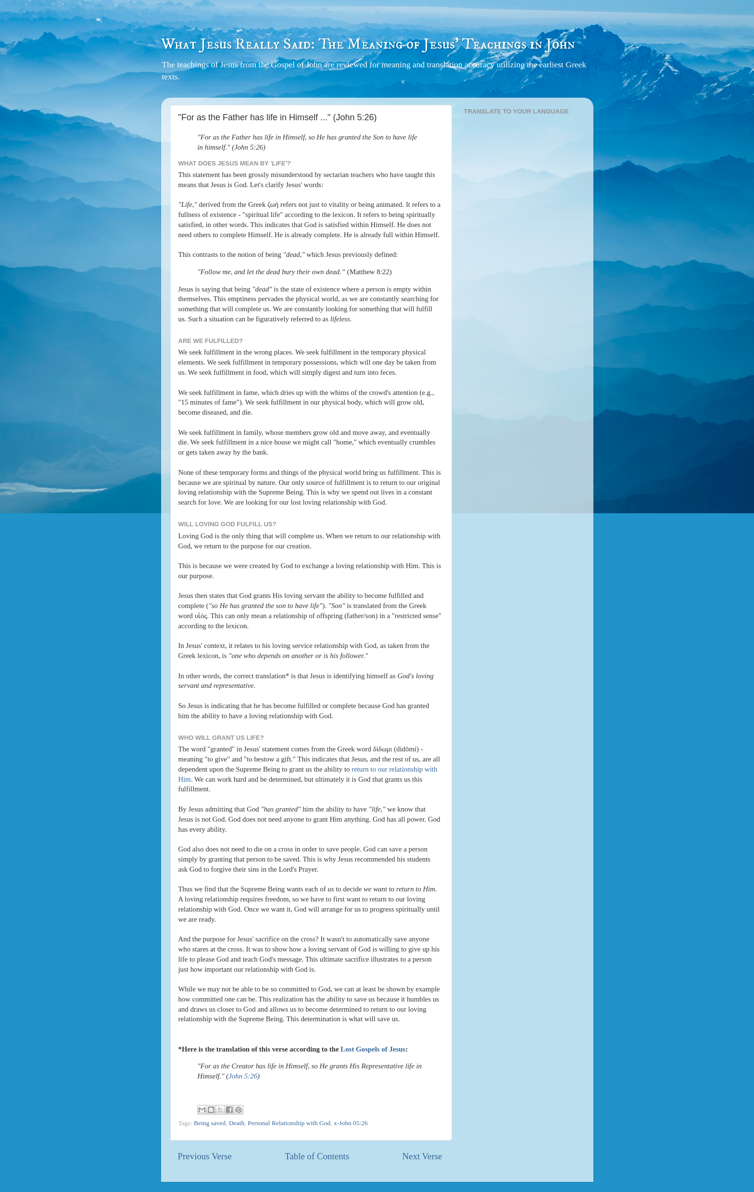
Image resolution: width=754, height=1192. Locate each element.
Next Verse (422, 1156)
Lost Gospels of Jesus (372, 1049)
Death (236, 1123)
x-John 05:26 (351, 1123)
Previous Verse (205, 1156)
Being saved (210, 1123)
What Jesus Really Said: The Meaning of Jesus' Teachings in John (368, 44)
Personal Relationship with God (289, 1123)
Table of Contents (317, 1156)
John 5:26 (242, 1076)
